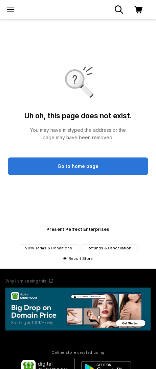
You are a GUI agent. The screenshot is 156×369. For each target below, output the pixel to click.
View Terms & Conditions (48, 248)
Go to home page (78, 166)
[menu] (10, 9)
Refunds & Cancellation (109, 248)
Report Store (78, 258)
